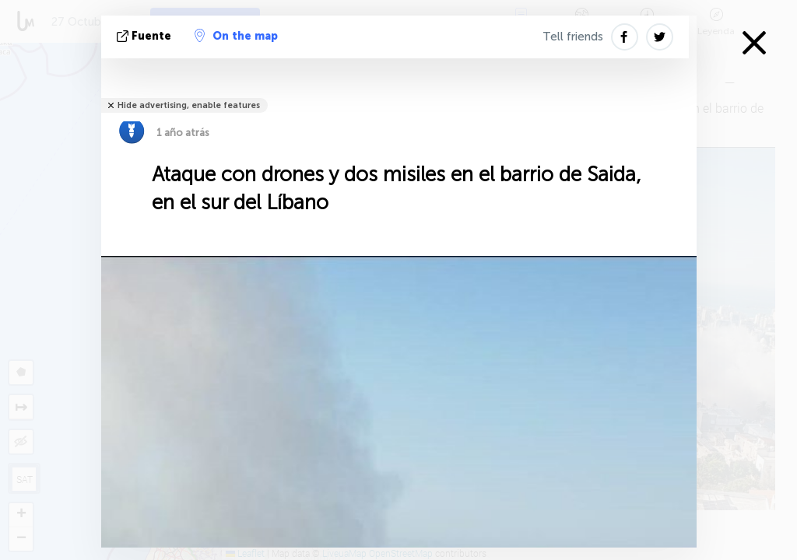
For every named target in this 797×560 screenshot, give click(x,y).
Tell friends (572, 37)
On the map (236, 36)
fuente (145, 36)
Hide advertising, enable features (189, 105)
